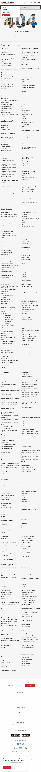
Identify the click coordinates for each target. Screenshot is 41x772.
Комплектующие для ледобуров (9, 530)
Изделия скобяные (6, 241)
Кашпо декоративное (6, 233)
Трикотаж (3, 459)
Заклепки (23, 108)
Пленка (3, 348)
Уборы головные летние (27, 423)
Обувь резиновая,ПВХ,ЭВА (28, 469)
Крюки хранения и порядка (7, 76)
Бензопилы (3, 333)
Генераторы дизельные (27, 191)
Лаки (22, 224)
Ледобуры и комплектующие (9, 527)
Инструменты (4, 52)
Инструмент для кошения (7, 263)
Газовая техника (25, 70)
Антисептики (24, 214)
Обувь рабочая (25, 465)
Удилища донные (25, 525)
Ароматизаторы (25, 485)
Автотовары (4, 48)
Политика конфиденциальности (20, 729)
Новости (20, 697)
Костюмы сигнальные (26, 376)
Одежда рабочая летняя (7, 457)
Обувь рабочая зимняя (27, 471)
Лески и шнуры (4, 538)
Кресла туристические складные (29, 633)
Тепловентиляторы (6, 301)
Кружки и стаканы (5, 656)
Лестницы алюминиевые (7, 86)
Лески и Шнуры (5, 536)
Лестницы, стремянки (7, 84)
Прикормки (24, 487)
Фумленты (24, 143)
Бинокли (23, 584)
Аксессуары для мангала (7, 584)
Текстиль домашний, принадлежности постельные (29, 407)
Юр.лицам (20, 695)
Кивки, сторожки (25, 511)
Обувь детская (4, 442)
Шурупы (23, 120)
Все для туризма (8, 564)
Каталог (20, 710)
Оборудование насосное (8, 307)
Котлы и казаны (5, 654)
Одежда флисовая (5, 428)
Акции (20, 716)
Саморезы (24, 112)
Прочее (2, 237)
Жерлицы (3, 485)
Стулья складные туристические (29, 639)
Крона (23, 81)
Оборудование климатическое (9, 282)
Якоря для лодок (5, 555)
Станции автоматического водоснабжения (7, 326)
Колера (23, 220)
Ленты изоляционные (26, 132)
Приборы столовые (6, 662)
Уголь (2, 596)
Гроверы (23, 104)
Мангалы (3, 588)
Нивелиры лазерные (6, 106)
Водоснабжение (25, 241)
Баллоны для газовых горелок (29, 596)
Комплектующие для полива (8, 223)
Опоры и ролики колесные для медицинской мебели (8, 168)
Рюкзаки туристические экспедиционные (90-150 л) (7, 644)
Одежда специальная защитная (10, 463)
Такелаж (23, 200)
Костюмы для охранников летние (9, 404)
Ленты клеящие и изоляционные (30, 130)
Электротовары (25, 344)
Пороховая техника (26, 73)
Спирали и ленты (5, 623)
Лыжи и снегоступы (27, 645)
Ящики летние (25, 556)
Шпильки (23, 118)
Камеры (3, 514)
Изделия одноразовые (6, 471)
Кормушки (4, 524)
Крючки (23, 544)
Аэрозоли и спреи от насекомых (9, 619)
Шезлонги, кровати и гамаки (28, 641)
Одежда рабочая (5, 452)
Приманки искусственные (28, 491)
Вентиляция (24, 239)
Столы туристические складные (29, 637)
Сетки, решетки (25, 247)
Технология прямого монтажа (30, 68)
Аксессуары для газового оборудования (27, 593)
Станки (2, 61)
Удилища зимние (25, 528)
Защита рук (24, 437)
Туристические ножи (26, 616)
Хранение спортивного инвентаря (9, 80)
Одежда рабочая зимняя (7, 455)
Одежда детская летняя (7, 448)
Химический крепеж (26, 126)
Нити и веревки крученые (27, 177)
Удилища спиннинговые (27, 532)
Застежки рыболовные (27, 540)
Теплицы (23, 276)
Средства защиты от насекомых (10, 617)
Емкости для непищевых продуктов (10, 214)
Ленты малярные (25, 137)
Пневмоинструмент (6, 129)
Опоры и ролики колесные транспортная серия (7, 175)
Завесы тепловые (5, 284)
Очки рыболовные (5, 493)
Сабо (2, 374)
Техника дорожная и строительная (27, 157)
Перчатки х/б (24, 444)
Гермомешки (4, 647)
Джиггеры (3, 505)
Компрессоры (4, 127)
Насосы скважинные (6, 321)
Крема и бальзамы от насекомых (9, 621)
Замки (2, 244)
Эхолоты (3, 516)
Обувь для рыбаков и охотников (30, 450)
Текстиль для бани (26, 321)
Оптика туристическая (27, 582)
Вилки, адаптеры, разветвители (29, 347)
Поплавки (23, 513)
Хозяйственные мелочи (27, 340)
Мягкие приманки (25, 501)
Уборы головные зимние (27, 421)
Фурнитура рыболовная (28, 536)
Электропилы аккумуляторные (8, 341)
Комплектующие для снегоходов (30, 578)
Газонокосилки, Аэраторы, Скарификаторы (28, 287)
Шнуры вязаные (25, 179)
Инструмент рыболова (6, 487)
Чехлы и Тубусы (5, 499)
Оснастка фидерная (26, 546)
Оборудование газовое (28, 590)
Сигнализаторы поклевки (28, 509)
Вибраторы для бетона (27, 163)
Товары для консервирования (28, 336)
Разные (23, 83)
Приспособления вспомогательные (10, 572)
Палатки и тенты (26, 567)
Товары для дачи (25, 334)
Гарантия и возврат (20, 727)
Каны (2, 489)
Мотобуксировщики (27, 620)
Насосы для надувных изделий (8, 604)
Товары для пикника (6, 581)
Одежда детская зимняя (7, 446)
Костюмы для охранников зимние (9, 402)
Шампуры (3, 598)
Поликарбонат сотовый (7, 362)
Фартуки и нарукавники (6, 473)
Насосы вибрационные (6, 315)
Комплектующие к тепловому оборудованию (8, 290)
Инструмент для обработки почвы (9, 265)
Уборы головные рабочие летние (29, 433)
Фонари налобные (26, 661)
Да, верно (5, 15)
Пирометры (4, 110)
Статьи (20, 718)
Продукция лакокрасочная (28, 212)
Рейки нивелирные (5, 112)
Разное (23, 351)
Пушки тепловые (5, 297)
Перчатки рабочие (26, 442)
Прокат (20, 712)
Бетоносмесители (25, 167)
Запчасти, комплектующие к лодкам (10, 545)
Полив (2, 225)
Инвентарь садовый (6, 258)
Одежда (4, 367)
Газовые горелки (25, 604)
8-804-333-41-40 (20, 748)
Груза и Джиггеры (6, 503)
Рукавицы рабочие (26, 446)
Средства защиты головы (27, 386)
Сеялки (2, 269)
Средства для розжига (6, 592)
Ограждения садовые (6, 277)
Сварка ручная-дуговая (6, 150)
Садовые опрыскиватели (27, 309)
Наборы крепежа (25, 110)
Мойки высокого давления (28, 294)
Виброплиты (24, 165)
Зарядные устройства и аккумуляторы (27, 656)
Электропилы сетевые (6, 343)
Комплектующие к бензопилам (8, 337)
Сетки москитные (25, 255)
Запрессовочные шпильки (27, 122)
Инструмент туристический (8, 567)
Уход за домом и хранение (28, 338)
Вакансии (20, 699)
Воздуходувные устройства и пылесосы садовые (28, 283)
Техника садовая (26, 280)
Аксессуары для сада (6, 261)
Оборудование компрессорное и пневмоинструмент (10, 120)
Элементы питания (26, 77)
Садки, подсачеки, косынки (7, 495)
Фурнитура (3, 246)
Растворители (25, 230)
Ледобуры (3, 532)
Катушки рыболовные (7, 520)
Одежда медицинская (6, 394)
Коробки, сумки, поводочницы (8, 491)
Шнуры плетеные (25, 173)
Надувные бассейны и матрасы (8, 610)
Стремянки (3, 88)
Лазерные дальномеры (6, 104)
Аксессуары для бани (26, 319)
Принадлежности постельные (28, 413)
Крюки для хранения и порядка (9, 69)
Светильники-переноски (27, 353)
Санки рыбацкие (26, 505)
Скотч (22, 141)
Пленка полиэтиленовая (7, 352)
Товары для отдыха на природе (10, 602)
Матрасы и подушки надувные (8, 608)
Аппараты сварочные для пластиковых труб (7, 138)
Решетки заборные (26, 249)
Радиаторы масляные (6, 299)
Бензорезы (3, 335)
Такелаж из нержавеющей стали (29, 202)
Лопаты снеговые (5, 254)
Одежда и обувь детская (8, 440)
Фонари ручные (25, 665)
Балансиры (24, 493)
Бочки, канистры (5, 212)
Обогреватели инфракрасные (8, 295)
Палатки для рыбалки (7, 559)
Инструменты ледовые (6, 252)
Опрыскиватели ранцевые (27, 303)
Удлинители (24, 355)
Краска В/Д (24, 222)
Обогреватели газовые (27, 598)
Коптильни (3, 586)
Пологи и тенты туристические (29, 574)
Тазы (22, 332)
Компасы (23, 586)
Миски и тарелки (5, 658)
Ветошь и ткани (25, 411)
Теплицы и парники (27, 272)
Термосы (3, 664)
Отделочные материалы (27, 226)
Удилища (24, 523)
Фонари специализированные (28, 667)
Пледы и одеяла (5, 612)
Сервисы (20, 714)
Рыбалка (4, 479)
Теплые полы (4, 303)
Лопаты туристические (6, 570)
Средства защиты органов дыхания (30, 392)
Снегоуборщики (25, 311)
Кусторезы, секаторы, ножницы (29, 292)
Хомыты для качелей (6, 78)
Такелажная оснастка (27, 195)
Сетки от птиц (25, 257)
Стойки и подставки (6, 497)
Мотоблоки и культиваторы (28, 296)
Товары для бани (26, 317)
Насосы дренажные (5, 317)
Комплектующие (5, 358)
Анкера (23, 94)
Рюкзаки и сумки (5, 634)
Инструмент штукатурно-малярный (30, 218)
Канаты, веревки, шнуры (28, 171)
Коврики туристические (7, 606)
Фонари (23, 652)
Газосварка (3, 141)
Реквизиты (20, 701)
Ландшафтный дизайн (7, 275)
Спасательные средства (7, 553)
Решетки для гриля (5, 590)
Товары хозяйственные (28, 326)
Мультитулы (24, 614)
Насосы (2, 551)
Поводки (23, 548)
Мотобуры (24, 298)
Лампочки (23, 349)
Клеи (2, 184)
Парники (23, 274)
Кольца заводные (25, 542)
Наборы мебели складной (27, 635)
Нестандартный (25, 124)
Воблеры (23, 497)
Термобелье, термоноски (7, 436)
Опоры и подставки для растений (9, 235)
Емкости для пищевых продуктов (9, 216)
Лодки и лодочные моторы (8, 542)
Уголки (23, 153)
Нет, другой (6, 12)
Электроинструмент (6, 65)
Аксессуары (4, 482)
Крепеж (23, 91)
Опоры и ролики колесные (8, 154)
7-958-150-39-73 (20, 757)
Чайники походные (5, 666)
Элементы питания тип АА (28, 85)
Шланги (3, 227)
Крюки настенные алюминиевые (9, 72)
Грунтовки (24, 216)
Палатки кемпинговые (27, 570)
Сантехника (24, 237)
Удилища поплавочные (27, 530)
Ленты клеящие (25, 134)
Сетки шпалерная (25, 259)
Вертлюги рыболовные (27, 538)
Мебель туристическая (28, 630)
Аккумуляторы (25, 79)
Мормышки (24, 499)
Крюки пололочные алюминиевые (9, 74)
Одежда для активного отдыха (9, 379)
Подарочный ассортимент (8, 670)
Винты (23, 98)
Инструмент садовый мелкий (8, 267)
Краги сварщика (25, 440)
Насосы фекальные (5, 323)
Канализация (24, 243)
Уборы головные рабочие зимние (29, 431)
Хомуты (23, 204)
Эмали (23, 233)
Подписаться (30, 685)
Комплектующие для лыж (27, 647)
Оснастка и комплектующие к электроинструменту (8, 58)
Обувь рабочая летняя (27, 467)
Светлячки (24, 515)
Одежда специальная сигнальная (27, 371)
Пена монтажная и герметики (9, 180)
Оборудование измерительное (9, 93)
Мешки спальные (26, 624)
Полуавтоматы (4, 148)
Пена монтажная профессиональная (10, 190)
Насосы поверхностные (7, 319)
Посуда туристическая (7, 651)
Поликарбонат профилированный (9, 360)
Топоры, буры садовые (6, 271)
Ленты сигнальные (26, 139)
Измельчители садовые (27, 290)
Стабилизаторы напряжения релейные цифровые (28, 60)
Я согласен (7, 767)
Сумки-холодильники (6, 594)
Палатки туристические (27, 572)
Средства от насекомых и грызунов (30, 330)
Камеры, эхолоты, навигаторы (9, 512)
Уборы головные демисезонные (29, 425)
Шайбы (23, 116)
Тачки (23, 263)
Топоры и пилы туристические (8, 577)
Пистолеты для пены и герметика (9, 193)
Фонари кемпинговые (26, 659)
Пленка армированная (6, 350)
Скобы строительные (26, 114)
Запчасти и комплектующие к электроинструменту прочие (8, 55)
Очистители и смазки (6, 186)
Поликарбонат (5, 356)
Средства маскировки (6, 434)
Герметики (3, 182)
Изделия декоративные (7, 231)
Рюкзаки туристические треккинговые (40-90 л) (7, 637)
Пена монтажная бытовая (7, 188)
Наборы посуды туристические (8, 660)
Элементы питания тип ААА (28, 87)
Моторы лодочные (5, 549)
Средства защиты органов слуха (29, 394)
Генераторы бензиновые (27, 189)
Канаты (23, 175)
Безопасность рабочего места (29, 384)
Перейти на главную (20, 36)
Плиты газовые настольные (28, 600)
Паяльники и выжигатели (7, 146)
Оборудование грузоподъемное (29, 198)
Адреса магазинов (20, 703)
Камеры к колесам (26, 266)
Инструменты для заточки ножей (29, 612)
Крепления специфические (28, 151)
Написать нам (19, 740)
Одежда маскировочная (7, 426)
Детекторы (3, 95)
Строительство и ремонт (11, 45)
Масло (2, 339)
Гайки (22, 100)
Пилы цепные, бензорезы (8, 331)
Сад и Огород (6, 209)
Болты (23, 96)
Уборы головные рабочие (28, 429)
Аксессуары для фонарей (27, 654)
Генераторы (24, 183)
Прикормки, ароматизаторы (29, 482)
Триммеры (24, 313)
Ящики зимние (25, 552)
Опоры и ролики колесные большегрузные (7, 161)
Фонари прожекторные (27, 663)
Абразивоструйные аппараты (28, 161)
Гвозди (23, 102)
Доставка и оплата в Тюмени (20, 725)
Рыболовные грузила (6, 507)
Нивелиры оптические (6, 108)
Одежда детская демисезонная (8, 444)
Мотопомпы (4, 313)
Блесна (23, 495)
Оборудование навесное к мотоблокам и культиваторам (29, 300)
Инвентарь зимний (6, 250)
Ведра (23, 328)
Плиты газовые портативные (28, 602)
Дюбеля (23, 106)
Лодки (2, 547)
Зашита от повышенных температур (10, 465)
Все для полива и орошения (9, 220)
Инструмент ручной (6, 63)
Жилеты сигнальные (26, 374)
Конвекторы (4, 293)
